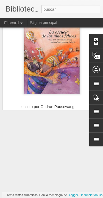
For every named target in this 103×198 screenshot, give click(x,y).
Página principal (43, 22)
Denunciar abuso (91, 195)
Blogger (73, 195)
